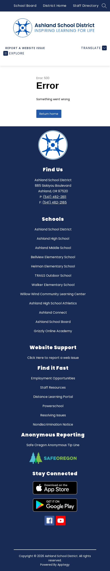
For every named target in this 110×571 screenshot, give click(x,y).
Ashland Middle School (53, 247)
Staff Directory (86, 5)
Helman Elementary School (53, 266)
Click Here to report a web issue (53, 357)
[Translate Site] (93, 48)
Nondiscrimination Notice (53, 424)
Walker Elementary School (53, 284)
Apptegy (63, 565)
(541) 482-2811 (54, 197)
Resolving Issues (53, 415)
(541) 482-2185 (54, 202)
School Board (25, 5)
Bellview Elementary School (53, 257)
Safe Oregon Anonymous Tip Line (52, 445)
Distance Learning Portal (53, 396)
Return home (48, 114)
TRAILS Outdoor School (53, 275)
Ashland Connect (53, 312)
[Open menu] (13, 53)
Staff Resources (53, 387)
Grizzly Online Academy (53, 331)
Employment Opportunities (53, 378)
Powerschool (52, 406)
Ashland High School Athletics (53, 303)
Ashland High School (53, 238)
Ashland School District (53, 229)
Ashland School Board (53, 321)
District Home (54, 5)
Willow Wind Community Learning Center (53, 294)
